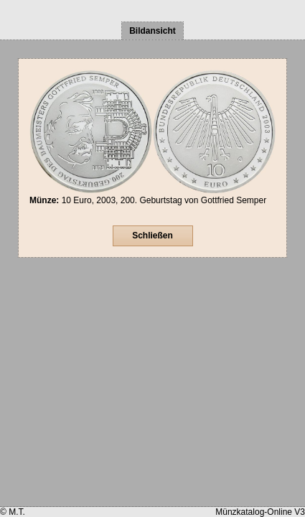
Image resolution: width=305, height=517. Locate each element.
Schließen (152, 235)
